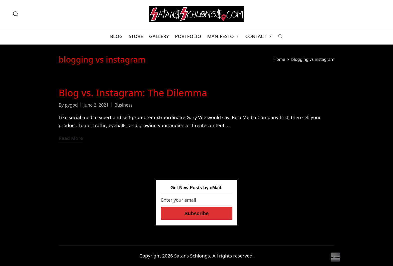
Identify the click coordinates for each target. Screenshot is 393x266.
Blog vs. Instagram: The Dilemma (133, 92)
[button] (280, 36)
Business (123, 105)
